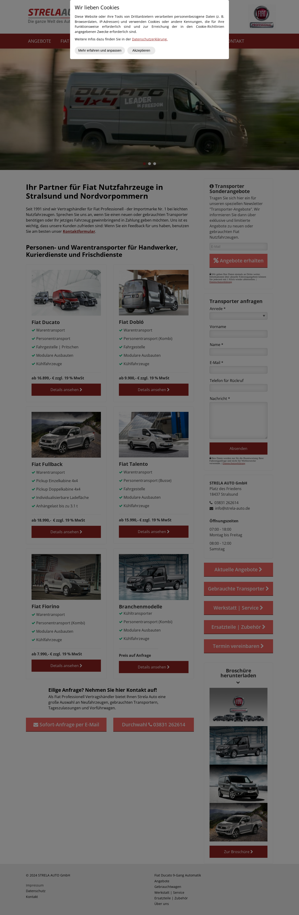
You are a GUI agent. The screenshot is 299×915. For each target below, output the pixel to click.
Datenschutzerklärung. (150, 39)
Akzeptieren (141, 50)
